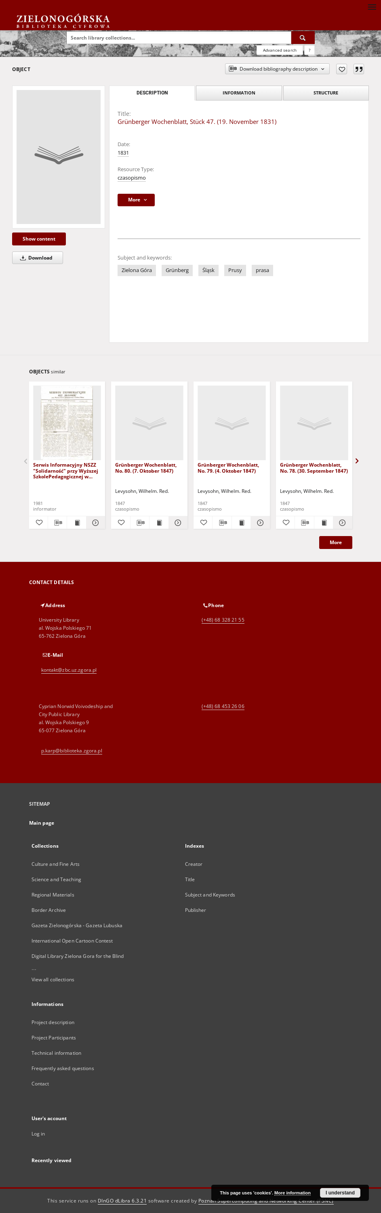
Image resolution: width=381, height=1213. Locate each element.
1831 (123, 152)
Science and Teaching (56, 879)
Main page (42, 822)
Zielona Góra (137, 270)
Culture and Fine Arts (56, 864)
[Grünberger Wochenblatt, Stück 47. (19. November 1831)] (59, 157)
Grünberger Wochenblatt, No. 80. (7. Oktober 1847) (146, 467)
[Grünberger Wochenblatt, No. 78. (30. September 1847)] (314, 423)
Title (190, 879)
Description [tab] (152, 93)
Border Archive (49, 910)
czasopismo (132, 177)
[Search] (303, 37)
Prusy (235, 270)
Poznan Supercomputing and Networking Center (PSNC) (266, 1200)
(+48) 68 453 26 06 (223, 706)
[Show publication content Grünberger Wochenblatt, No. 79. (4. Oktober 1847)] (241, 522)
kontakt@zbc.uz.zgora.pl (69, 669)
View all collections (53, 979)
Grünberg (177, 270)
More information (292, 1192)
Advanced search (280, 50)
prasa (262, 270)
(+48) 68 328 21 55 (223, 619)
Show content (39, 238)
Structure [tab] (326, 93)
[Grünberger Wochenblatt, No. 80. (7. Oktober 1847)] (149, 423)
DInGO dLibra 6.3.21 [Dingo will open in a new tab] (122, 1200)
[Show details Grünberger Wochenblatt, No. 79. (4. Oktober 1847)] (259, 522)
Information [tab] (239, 93)
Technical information (57, 1053)
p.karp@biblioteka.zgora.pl (71, 750)
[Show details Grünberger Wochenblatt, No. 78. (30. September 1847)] (341, 522)
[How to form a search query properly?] (309, 50)
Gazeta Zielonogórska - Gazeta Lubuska (77, 925)
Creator (194, 864)
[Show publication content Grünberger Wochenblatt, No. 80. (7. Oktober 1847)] (158, 522)
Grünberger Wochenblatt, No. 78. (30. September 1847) (314, 467)
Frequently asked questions (63, 1068)
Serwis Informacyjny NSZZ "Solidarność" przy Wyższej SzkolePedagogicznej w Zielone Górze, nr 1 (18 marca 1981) (65, 470)
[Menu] (371, 6)
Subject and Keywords (210, 894)
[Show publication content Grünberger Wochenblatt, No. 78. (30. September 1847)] (323, 522)
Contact (40, 1083)
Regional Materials (53, 894)
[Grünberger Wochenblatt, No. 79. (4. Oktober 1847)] (231, 423)
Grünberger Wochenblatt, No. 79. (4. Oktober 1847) (228, 467)
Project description (53, 1022)
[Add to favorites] (341, 69)
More (336, 542)
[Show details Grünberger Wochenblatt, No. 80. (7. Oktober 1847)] (177, 522)
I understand (340, 1193)
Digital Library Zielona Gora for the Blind (78, 956)
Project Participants (54, 1037)
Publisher (195, 910)
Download (35, 257)
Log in (38, 1133)
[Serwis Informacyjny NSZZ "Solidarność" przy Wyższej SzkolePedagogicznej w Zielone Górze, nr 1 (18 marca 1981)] (67, 423)
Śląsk (208, 270)
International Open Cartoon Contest (72, 940)
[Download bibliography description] (57, 522)
